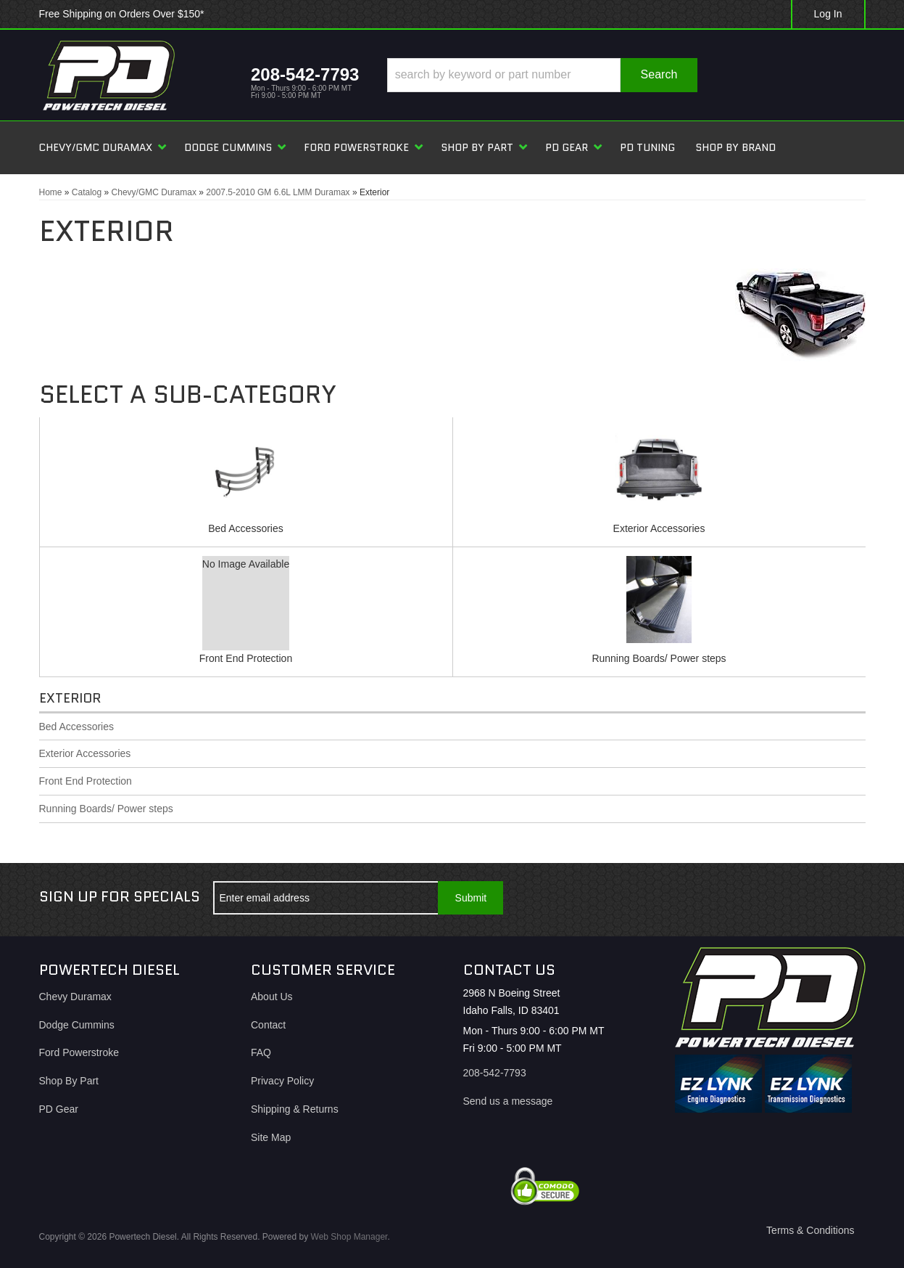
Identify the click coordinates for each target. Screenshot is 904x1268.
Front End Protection (245, 658)
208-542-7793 (494, 1073)
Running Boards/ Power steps (659, 658)
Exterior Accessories (659, 528)
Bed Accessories (245, 528)
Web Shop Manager (349, 1237)
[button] (542, 75)
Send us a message (508, 1101)
